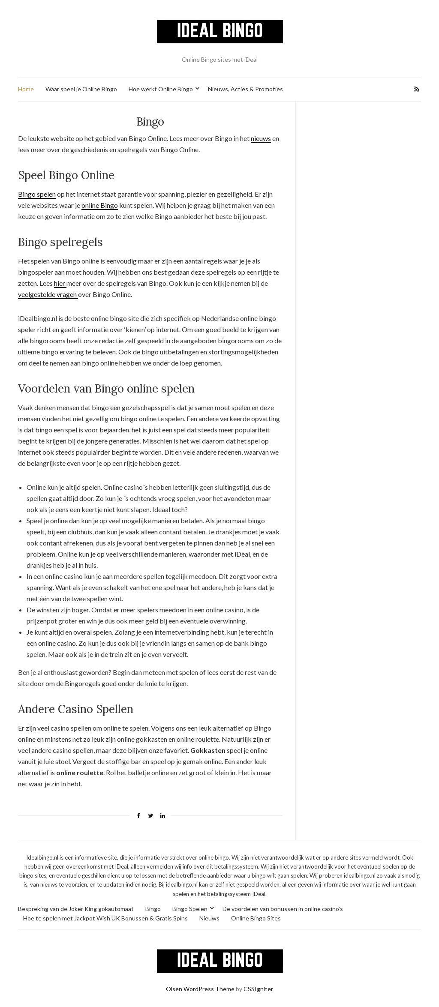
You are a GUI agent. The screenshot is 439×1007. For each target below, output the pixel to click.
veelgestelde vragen (48, 294)
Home (26, 89)
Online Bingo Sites (256, 918)
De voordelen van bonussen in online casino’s (283, 908)
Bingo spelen (37, 194)
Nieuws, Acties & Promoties (245, 89)
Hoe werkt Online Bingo (161, 89)
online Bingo (99, 205)
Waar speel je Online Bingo (81, 89)
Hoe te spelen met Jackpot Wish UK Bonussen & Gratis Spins (105, 918)
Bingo (153, 908)
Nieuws (209, 918)
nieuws (261, 138)
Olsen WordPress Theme (200, 988)
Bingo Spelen (189, 908)
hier (60, 283)
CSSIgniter (258, 988)
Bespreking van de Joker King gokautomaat (76, 908)
